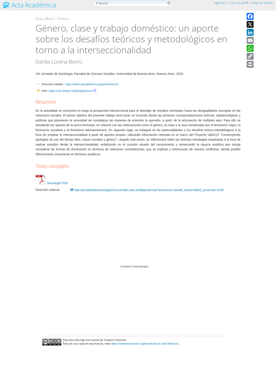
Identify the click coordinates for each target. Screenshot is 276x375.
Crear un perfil (238, 3)
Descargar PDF (52, 183)
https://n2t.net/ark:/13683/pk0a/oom (71, 91)
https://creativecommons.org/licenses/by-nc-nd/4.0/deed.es (145, 343)
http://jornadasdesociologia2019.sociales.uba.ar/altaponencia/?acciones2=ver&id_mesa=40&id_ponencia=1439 (146, 190)
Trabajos (63, 18)
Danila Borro (45, 18)
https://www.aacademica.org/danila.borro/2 (91, 84)
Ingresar (219, 3)
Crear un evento (262, 3)
